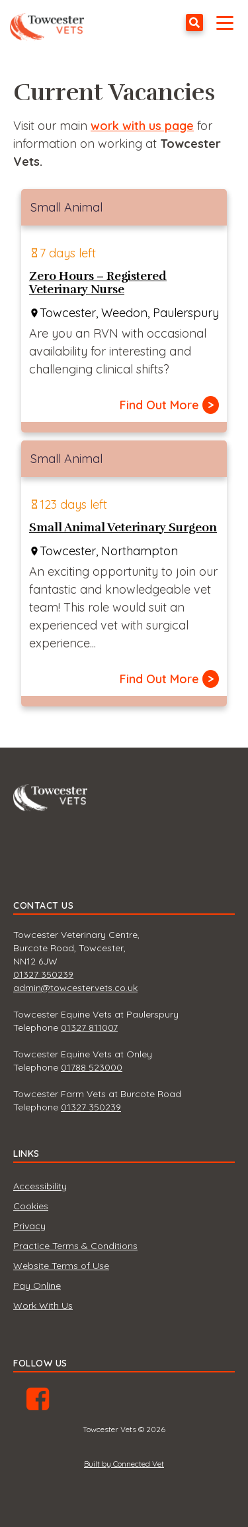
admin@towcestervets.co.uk (75, 988)
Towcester (50, 22)
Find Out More (169, 405)
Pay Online (37, 1286)
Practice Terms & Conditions (75, 1246)
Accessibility (40, 1186)
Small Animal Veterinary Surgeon (123, 527)
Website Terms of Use (61, 1266)
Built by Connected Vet (124, 1464)
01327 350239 (43, 974)
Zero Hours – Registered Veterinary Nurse (98, 283)
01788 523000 (91, 1067)
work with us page (142, 125)
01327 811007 (89, 1027)
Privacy (29, 1226)
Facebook (37, 1404)
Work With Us (43, 1305)
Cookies (30, 1206)
